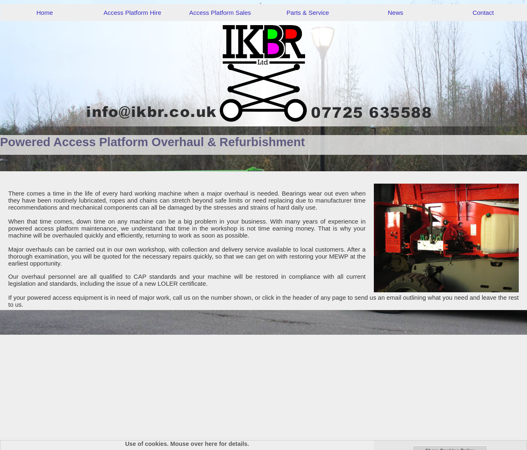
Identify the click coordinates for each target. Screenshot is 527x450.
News (395, 12)
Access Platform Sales (220, 12)
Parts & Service (308, 12)
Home (44, 12)
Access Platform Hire (132, 12)
